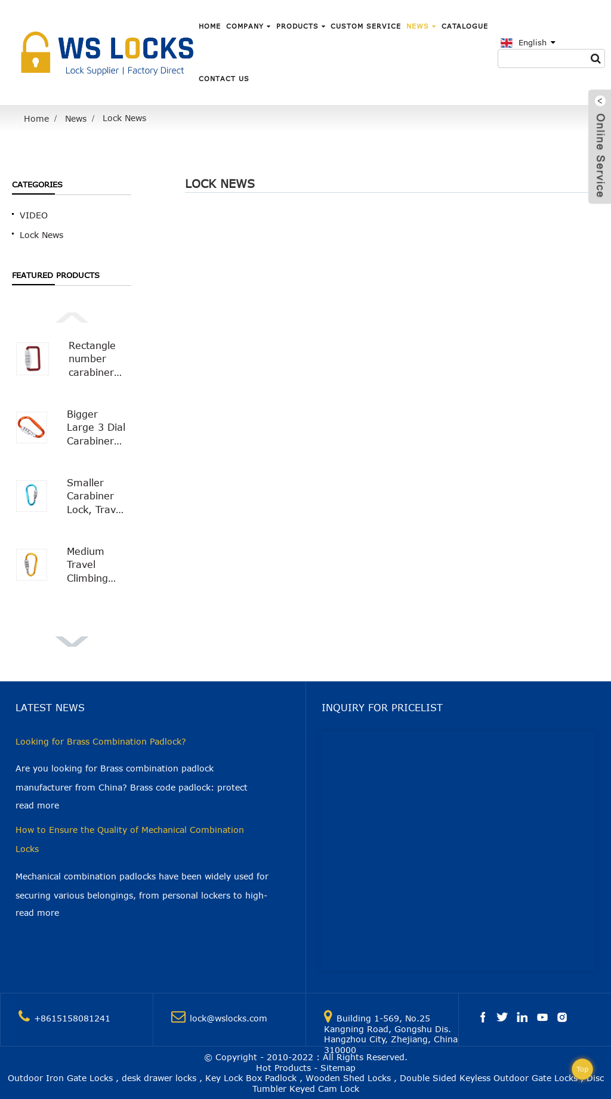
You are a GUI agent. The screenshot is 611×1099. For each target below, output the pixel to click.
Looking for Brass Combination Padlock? (101, 741)
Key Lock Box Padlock (251, 1078)
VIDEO (34, 215)
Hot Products (283, 1068)
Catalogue (465, 26)
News (421, 26)
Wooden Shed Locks (348, 1078)
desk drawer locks (159, 1078)
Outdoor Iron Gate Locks (60, 1078)
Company (248, 26)
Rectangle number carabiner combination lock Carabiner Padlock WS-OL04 (98, 359)
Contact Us (224, 78)
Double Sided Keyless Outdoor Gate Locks (489, 1078)
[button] (71, 316)
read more (37, 805)
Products (301, 26)
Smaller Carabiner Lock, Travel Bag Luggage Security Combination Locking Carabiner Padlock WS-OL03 (97, 496)
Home (210, 26)
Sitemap (338, 1068)
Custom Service (366, 26)
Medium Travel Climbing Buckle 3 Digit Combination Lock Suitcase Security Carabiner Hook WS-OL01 (97, 565)
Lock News (124, 118)
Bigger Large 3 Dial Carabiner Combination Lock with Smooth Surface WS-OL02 (97, 428)
